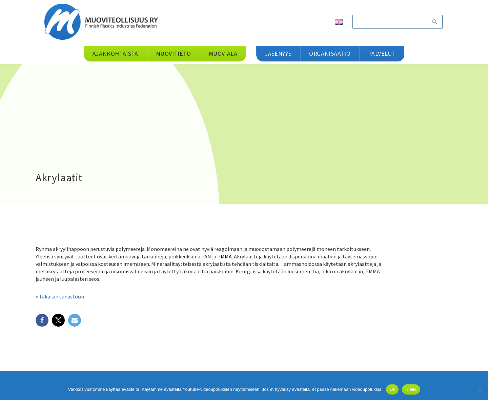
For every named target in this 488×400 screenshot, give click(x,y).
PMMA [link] (224, 256)
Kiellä (410, 389)
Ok (392, 389)
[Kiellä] (479, 389)
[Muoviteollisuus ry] (103, 21)
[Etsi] (389, 22)
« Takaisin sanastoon (60, 296)
